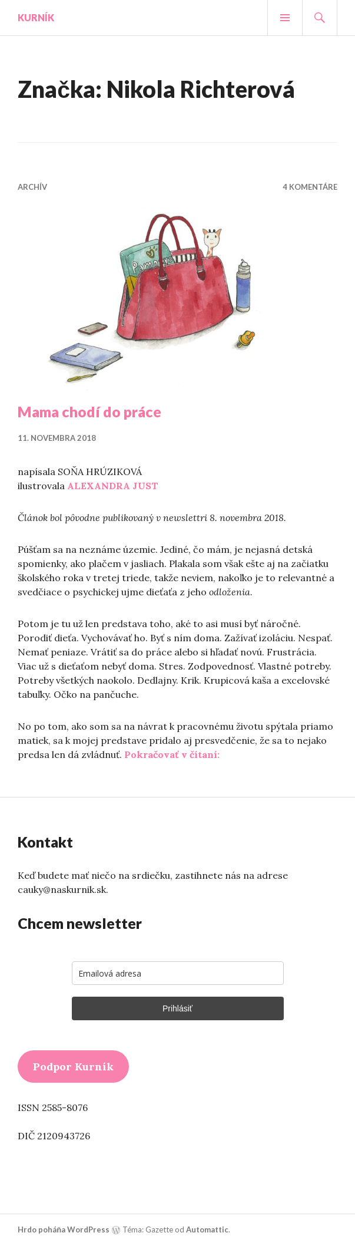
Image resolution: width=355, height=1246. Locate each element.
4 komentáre (310, 187)
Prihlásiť (177, 1008)
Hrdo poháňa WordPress (64, 1229)
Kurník (36, 17)
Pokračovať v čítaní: (172, 754)
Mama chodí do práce (89, 411)
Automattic (207, 1229)
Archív (32, 187)
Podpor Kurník (73, 1066)
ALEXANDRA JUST (112, 486)
